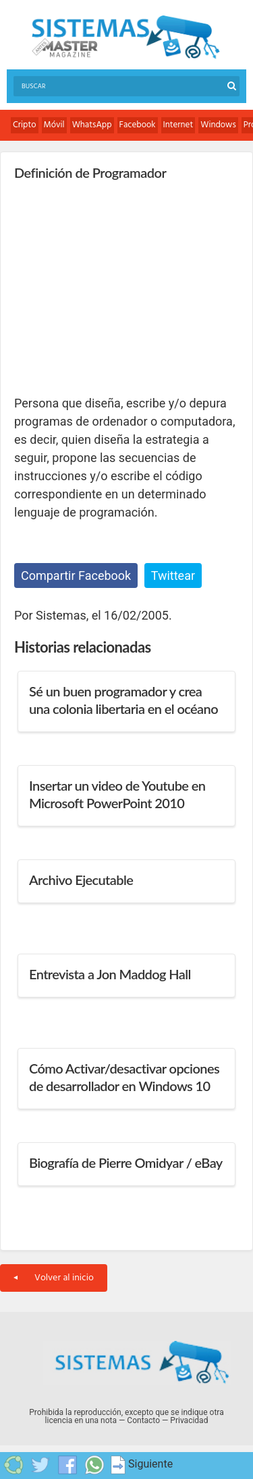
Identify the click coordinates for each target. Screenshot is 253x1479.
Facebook (137, 125)
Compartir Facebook (76, 575)
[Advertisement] (115, 287)
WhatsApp (92, 125)
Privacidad (189, 1420)
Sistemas (125, 37)
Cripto (24, 125)
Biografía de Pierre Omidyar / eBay (126, 1162)
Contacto (143, 1420)
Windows (218, 125)
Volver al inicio (53, 1278)
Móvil (54, 125)
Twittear (173, 575)
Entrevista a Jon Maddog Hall (110, 974)
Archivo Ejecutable (81, 880)
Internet (178, 125)
